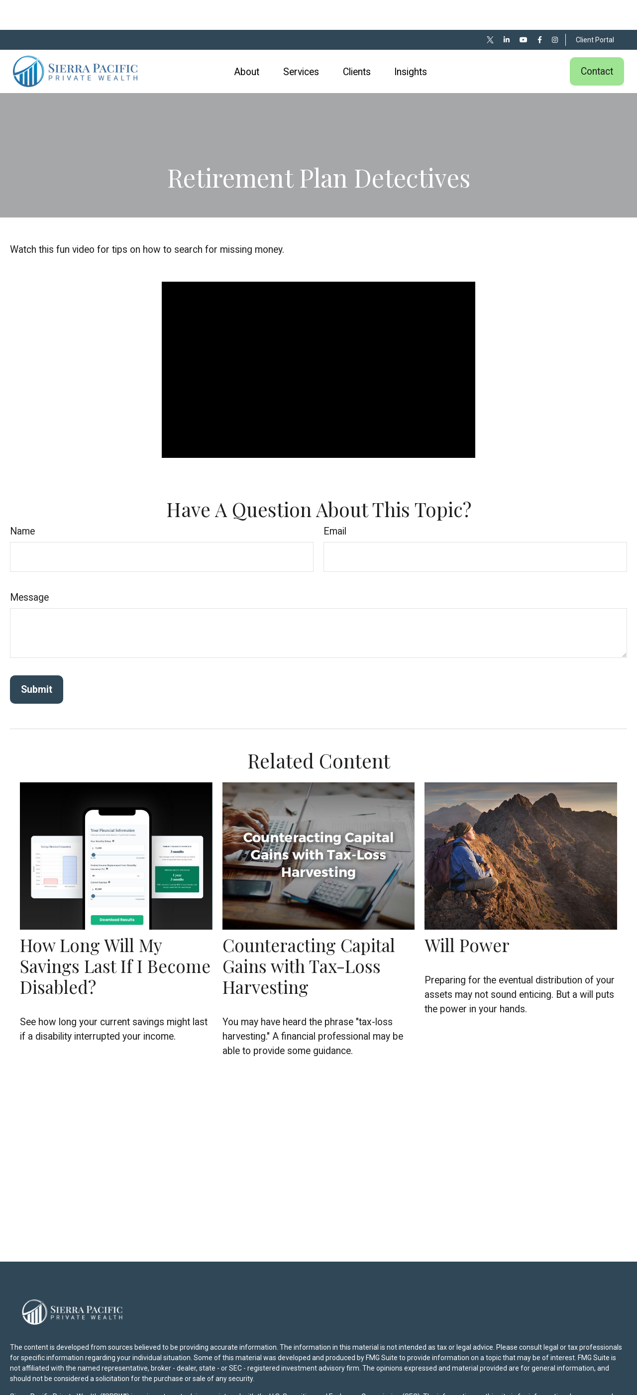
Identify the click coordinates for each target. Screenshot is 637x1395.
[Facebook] (539, 10)
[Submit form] (36, 659)
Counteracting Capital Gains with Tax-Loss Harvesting (308, 935)
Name (22, 501)
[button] (247, 41)
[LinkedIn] (507, 10)
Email (334, 501)
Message (29, 567)
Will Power (467, 915)
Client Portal (595, 10)
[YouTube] (524, 10)
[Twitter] (490, 10)
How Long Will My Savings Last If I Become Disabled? (115, 935)
